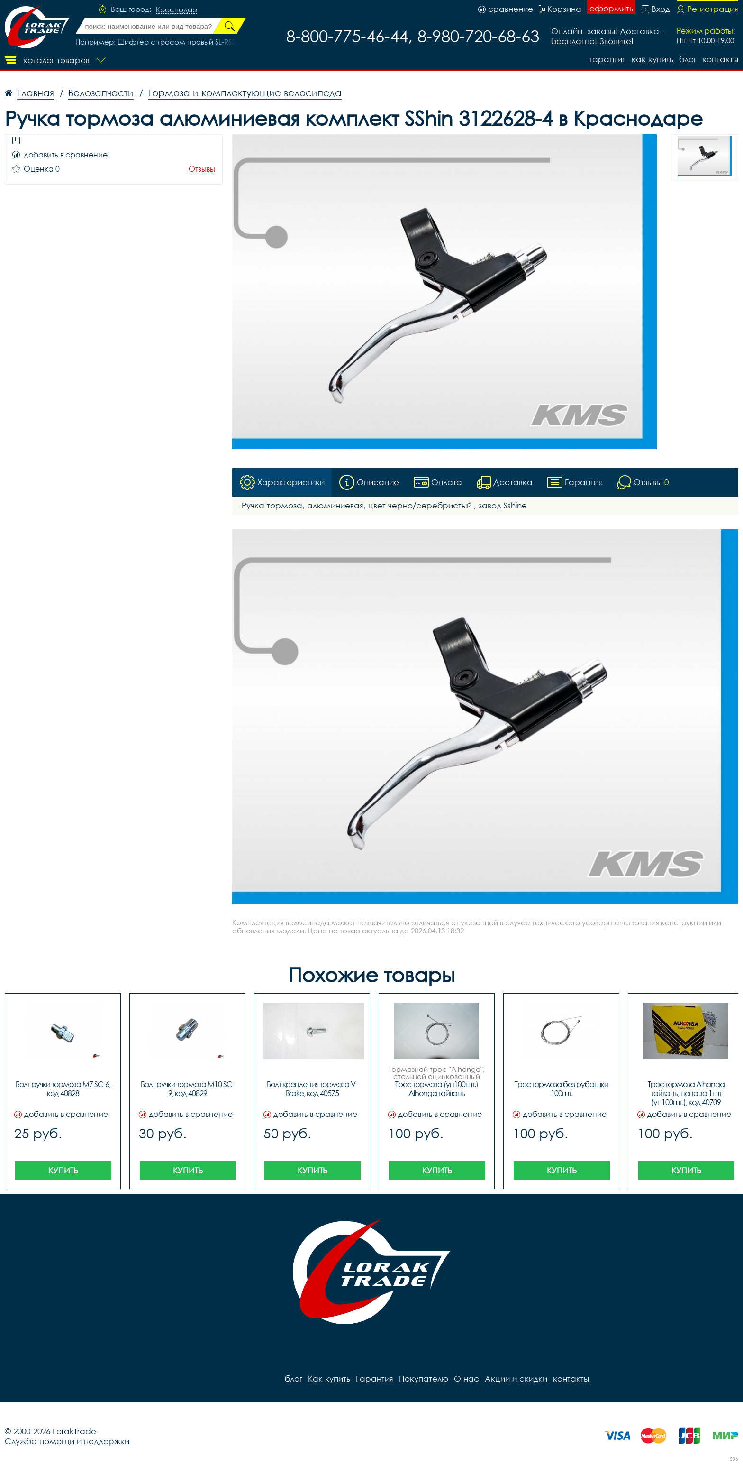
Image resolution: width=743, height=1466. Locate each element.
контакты (720, 59)
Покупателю (423, 1378)
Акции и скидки (516, 1378)
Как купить (652, 59)
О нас (466, 1378)
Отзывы (202, 169)
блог (688, 59)
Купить (63, 1170)
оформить (611, 8)
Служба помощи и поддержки (67, 1441)
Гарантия (607, 59)
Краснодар (176, 10)
